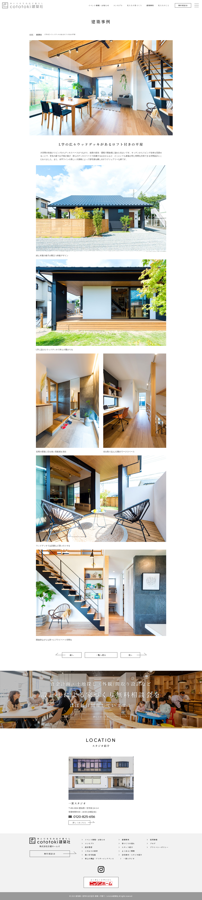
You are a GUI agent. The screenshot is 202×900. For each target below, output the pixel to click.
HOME (31, 34)
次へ (130, 658)
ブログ (153, 847)
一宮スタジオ (128, 862)
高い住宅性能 (90, 858)
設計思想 (88, 851)
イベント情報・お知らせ (98, 5)
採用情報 (153, 843)
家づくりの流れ (128, 847)
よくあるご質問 (128, 854)
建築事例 (150, 5)
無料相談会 (183, 5)
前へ (72, 658)
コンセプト (118, 5)
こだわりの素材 (91, 854)
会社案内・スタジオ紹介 (132, 858)
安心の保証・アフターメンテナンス (99, 862)
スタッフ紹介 (127, 851)
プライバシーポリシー (159, 851)
